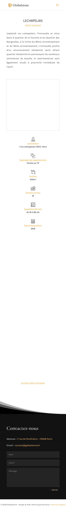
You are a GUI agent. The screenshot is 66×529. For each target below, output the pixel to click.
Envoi (55, 490)
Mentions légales (58, 505)
